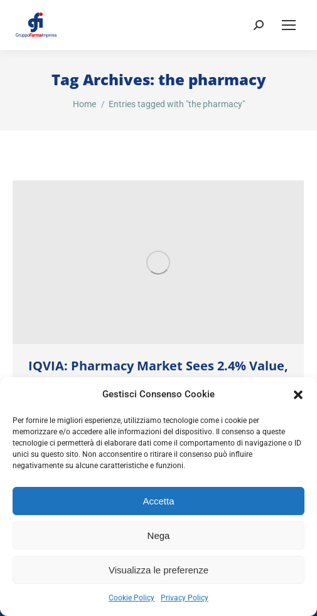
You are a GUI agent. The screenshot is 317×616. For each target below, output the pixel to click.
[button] (298, 395)
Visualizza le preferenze (158, 570)
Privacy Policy (184, 597)
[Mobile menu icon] (288, 25)
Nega (159, 535)
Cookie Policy (131, 597)
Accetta (158, 501)
